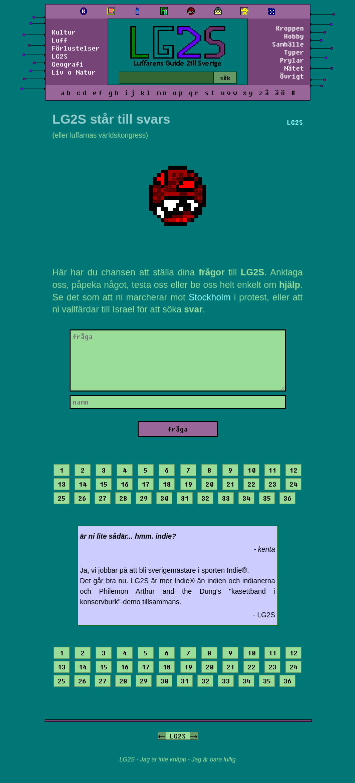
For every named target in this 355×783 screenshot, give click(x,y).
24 (293, 484)
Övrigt (292, 76)
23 (272, 484)
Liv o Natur (74, 72)
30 (164, 498)
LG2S (60, 56)
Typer (294, 52)
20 (209, 484)
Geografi (68, 64)
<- (162, 736)
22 (251, 484)
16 (125, 484)
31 (185, 498)
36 (287, 498)
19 (188, 484)
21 (230, 484)
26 (82, 498)
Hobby (294, 36)
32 (205, 498)
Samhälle (288, 44)
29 (144, 498)
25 (62, 498)
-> (194, 736)
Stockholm (210, 297)
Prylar (292, 60)
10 (251, 470)
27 (103, 498)
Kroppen (290, 28)
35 (267, 498)
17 (146, 484)
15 (104, 484)
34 (246, 498)
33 (226, 498)
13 (62, 484)
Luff (60, 40)
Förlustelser (76, 48)
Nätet (294, 68)
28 (123, 498)
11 (272, 470)
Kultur (64, 32)
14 (83, 484)
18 (167, 484)
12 (293, 470)
